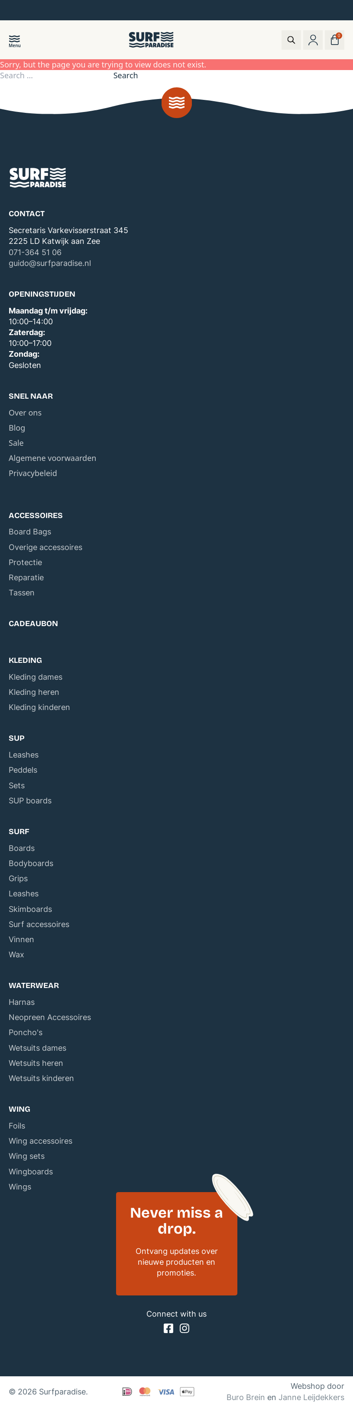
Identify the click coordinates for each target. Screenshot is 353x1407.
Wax (16, 954)
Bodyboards (31, 863)
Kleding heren (34, 692)
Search (125, 75)
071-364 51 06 (35, 252)
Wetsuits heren (36, 1063)
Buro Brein (246, 1397)
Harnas (22, 1002)
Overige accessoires (45, 547)
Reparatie (26, 577)
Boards (22, 848)
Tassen (22, 592)
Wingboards (31, 1171)
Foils (17, 1125)
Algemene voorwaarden (52, 458)
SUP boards (30, 800)
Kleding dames (35, 676)
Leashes (24, 754)
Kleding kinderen (39, 707)
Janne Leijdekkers (311, 1397)
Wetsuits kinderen (41, 1078)
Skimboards (30, 909)
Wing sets (27, 1156)
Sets (17, 785)
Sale (16, 443)
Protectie (25, 562)
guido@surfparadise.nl (50, 263)
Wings (20, 1186)
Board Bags (30, 531)
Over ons (25, 412)
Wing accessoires (40, 1140)
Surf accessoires (39, 924)
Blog (17, 427)
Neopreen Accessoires (50, 1017)
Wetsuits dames (37, 1047)
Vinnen (21, 939)
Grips (18, 878)
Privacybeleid (33, 473)
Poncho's (25, 1032)
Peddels (23, 769)
